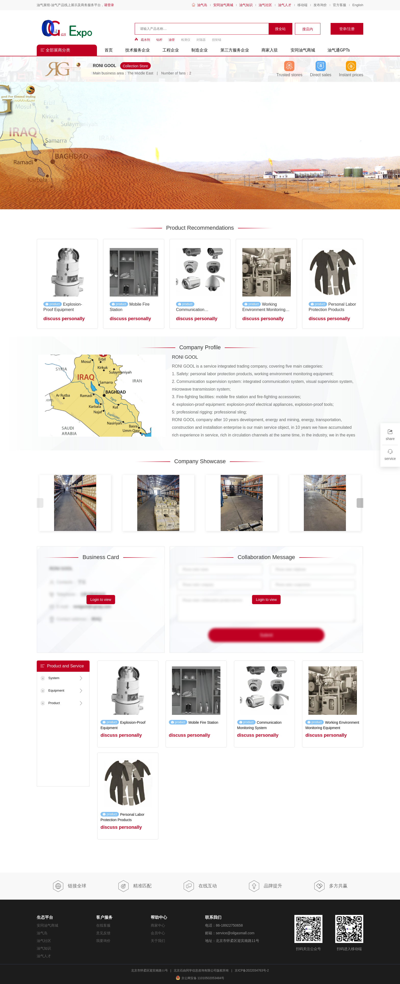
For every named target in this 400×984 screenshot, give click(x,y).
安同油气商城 (223, 5)
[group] (200, 145)
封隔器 (201, 40)
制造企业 (199, 50)
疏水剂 (145, 40)
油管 (172, 40)
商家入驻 (269, 50)
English (357, 5)
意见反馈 (103, 933)
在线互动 (200, 886)
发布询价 (320, 5)
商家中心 (158, 925)
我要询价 (103, 941)
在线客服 (103, 925)
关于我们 (158, 941)
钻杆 (159, 40)
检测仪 (185, 40)
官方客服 (339, 5)
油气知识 (246, 5)
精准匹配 (135, 886)
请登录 (109, 5)
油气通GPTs (339, 50)
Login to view (100, 600)
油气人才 (284, 5)
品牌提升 (265, 886)
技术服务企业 (137, 50)
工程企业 (170, 50)
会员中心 (158, 933)
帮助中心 (159, 917)
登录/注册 (347, 29)
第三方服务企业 (234, 50)
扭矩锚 (216, 40)
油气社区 (265, 5)
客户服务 (104, 917)
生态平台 (45, 917)
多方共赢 (330, 886)
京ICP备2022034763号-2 (252, 970)
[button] (360, 503)
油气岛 (202, 5)
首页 (109, 50)
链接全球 (69, 886)
